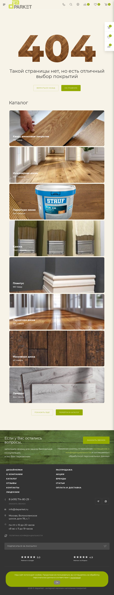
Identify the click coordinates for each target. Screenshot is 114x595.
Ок (57, 582)
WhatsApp (106, 501)
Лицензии (12, 492)
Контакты (12, 487)
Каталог (11, 478)
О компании (14, 474)
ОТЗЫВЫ (11, 483)
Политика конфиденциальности (26, 536)
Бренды (61, 478)
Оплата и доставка (68, 487)
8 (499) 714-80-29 (19, 499)
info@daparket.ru (18, 509)
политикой (75, 577)
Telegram (98, 501)
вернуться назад (46, 88)
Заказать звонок (96, 440)
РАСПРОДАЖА (64, 470)
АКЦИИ (60, 474)
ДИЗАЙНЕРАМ (14, 470)
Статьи (60, 483)
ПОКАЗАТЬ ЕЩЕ (42, 412)
